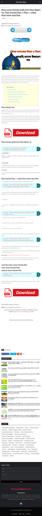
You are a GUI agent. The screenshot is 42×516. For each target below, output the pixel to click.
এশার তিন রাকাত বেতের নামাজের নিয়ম (15, 96)
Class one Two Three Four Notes (8, 436)
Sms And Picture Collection (18, 453)
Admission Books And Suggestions (8, 427)
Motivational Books (5, 447)
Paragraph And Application (21, 449)
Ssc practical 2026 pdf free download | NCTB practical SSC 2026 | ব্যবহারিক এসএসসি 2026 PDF (24, 374)
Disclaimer (28, 513)
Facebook (21, 311)
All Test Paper (4, 429)
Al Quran (26, 427)
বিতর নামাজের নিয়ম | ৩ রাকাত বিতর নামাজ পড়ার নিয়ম (18, 94)
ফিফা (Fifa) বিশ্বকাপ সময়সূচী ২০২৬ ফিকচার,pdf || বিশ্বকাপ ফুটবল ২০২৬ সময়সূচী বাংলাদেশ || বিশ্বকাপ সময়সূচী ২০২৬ (23, 363)
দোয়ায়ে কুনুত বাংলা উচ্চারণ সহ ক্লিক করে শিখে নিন (18, 255)
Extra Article (4, 440)
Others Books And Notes (29, 447)
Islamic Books (11, 442)
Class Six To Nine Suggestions (7, 434)
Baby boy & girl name (27, 429)
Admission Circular (19, 427)
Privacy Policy (14, 513)
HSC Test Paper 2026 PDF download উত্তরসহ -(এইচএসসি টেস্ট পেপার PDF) (23, 368)
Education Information (30, 438)
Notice (12, 447)
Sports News (27, 453)
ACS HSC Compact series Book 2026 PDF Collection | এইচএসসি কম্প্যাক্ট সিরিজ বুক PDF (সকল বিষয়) (23, 392)
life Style (11, 455)
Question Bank (24, 451)
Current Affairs (18, 436)
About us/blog (21, 513)
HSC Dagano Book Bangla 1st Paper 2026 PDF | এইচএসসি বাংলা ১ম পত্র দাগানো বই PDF (23, 398)
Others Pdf (4, 449)
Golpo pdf (10, 440)
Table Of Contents (10, 87)
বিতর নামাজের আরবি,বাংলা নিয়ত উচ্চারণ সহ (16, 92)
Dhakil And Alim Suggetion (20, 438)
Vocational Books (5, 455)
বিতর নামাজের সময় (11, 89)
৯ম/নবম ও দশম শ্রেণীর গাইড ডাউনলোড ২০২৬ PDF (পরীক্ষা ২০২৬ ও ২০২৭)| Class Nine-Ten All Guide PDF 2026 (24, 386)
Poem (29, 449)
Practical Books (34, 449)
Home (2, 7)
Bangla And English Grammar (7, 432)
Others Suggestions (11, 449)
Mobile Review (21, 444)
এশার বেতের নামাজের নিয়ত (13, 99)
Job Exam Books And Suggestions (30, 442)
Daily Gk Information (26, 436)
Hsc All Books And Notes (18, 440)
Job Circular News (19, 442)
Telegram (28, 311)
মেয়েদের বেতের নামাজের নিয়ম (13, 101)
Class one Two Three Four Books (20, 434)
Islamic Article (6, 7)
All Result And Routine (34, 427)
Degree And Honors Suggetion (7, 438)
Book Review (16, 432)
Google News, (16, 311)
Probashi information (6, 451)
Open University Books (19, 447)
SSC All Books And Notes (6, 453)
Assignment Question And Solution (15, 429)
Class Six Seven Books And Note (27, 432)
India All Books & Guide (28, 440)
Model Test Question (30, 444)
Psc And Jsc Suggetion (15, 451)
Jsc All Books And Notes (6, 444)
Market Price (15, 444)
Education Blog (21, 2)
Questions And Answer (32, 451)
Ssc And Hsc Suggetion (35, 453)
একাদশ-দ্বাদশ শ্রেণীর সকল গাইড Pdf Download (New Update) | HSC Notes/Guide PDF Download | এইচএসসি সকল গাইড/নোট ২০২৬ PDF (22, 380)
